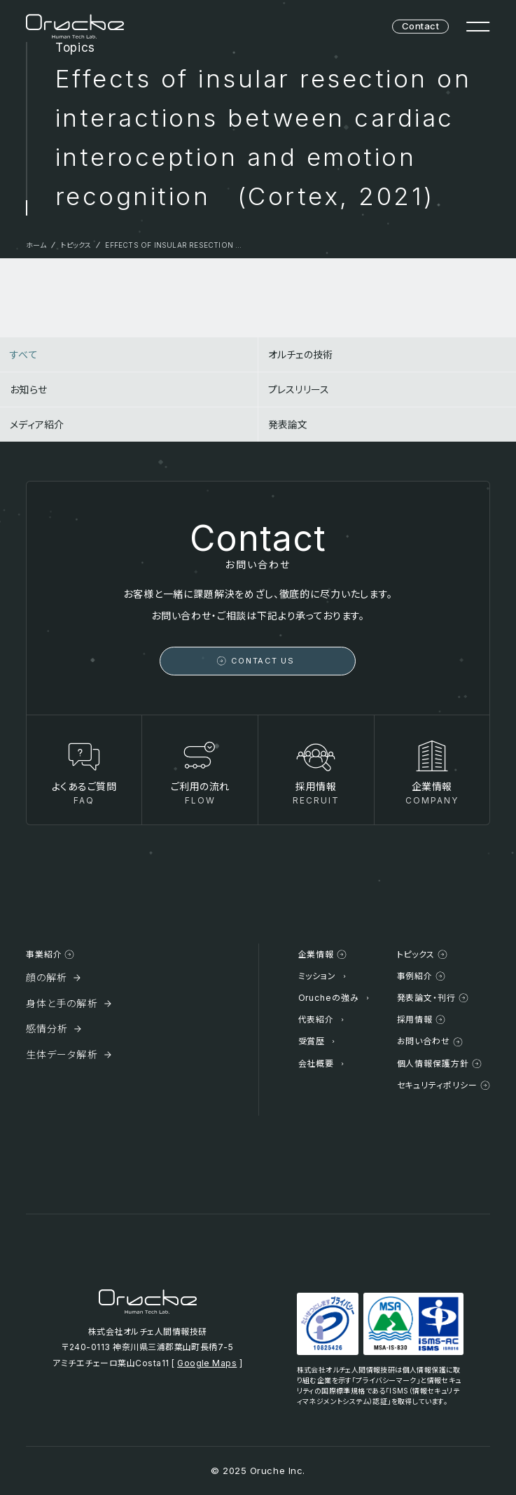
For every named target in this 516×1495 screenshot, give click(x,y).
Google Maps (207, 1363)
